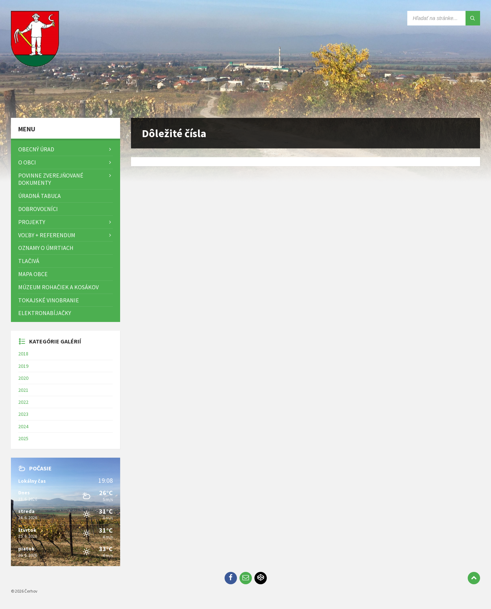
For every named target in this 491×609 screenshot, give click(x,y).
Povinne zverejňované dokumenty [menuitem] (50, 179)
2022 (23, 402)
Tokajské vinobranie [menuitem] (48, 300)
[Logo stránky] (36, 103)
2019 (23, 366)
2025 (23, 438)
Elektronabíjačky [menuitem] (44, 313)
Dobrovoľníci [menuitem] (38, 208)
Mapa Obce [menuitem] (33, 274)
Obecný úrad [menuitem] (36, 149)
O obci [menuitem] (27, 162)
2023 (23, 414)
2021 (23, 390)
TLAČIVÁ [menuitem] (28, 260)
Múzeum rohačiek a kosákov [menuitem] (58, 287)
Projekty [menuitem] (31, 222)
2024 (23, 426)
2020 (23, 378)
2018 (23, 353)
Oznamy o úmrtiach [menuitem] (46, 247)
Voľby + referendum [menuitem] (46, 235)
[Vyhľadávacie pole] (443, 18)
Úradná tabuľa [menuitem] (39, 195)
